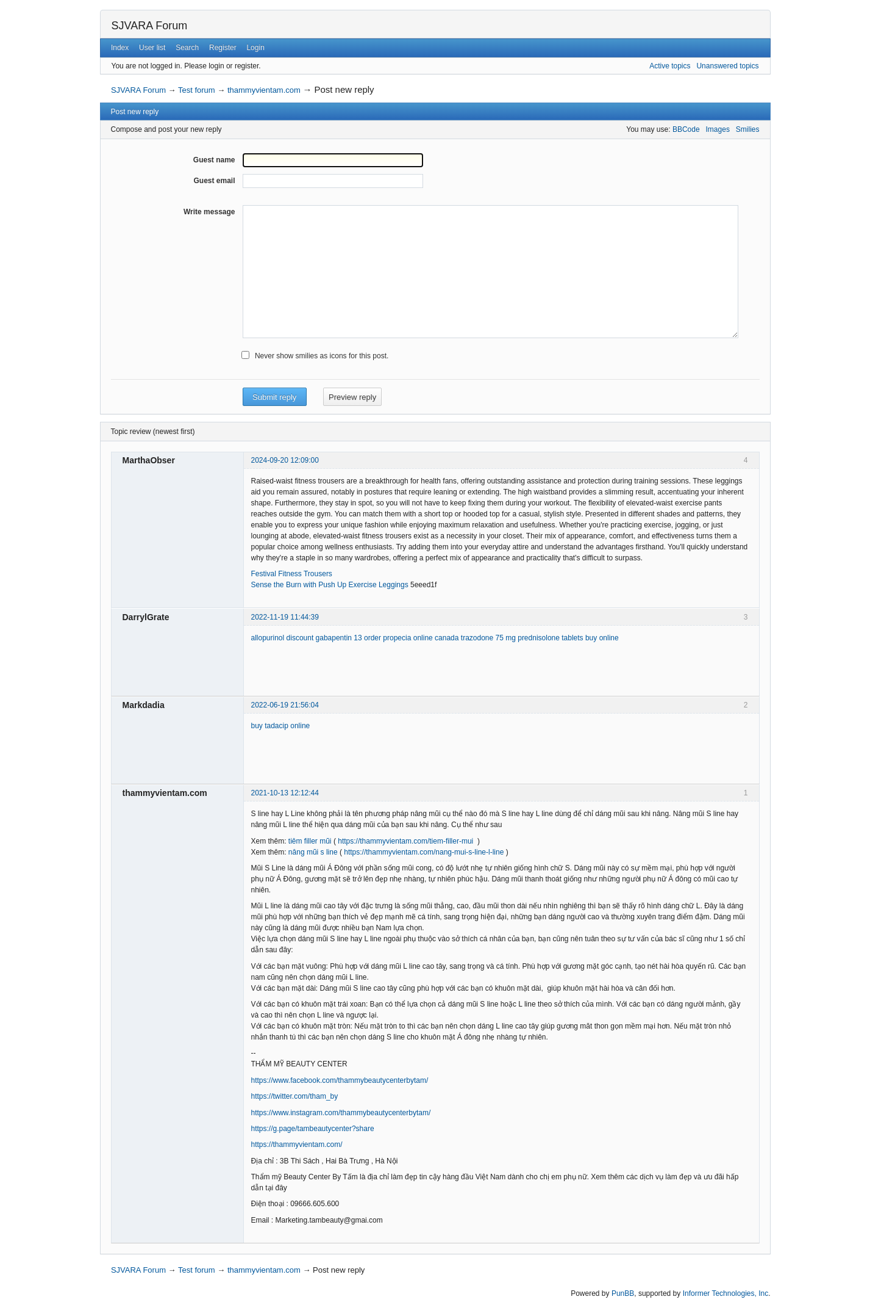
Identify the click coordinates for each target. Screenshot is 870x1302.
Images (718, 129)
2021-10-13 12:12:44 (285, 793)
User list (152, 47)
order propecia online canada (411, 638)
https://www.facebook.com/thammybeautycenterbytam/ (340, 1080)
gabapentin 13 (339, 638)
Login (255, 47)
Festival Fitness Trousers (291, 574)
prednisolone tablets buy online (568, 638)
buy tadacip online (280, 726)
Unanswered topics (727, 66)
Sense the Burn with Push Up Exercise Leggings (329, 584)
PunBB (622, 1293)
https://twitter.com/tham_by (294, 1096)
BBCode (686, 129)
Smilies (748, 129)
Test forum (196, 90)
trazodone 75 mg (488, 638)
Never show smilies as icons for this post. (321, 356)
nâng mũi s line (313, 852)
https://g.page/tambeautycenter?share (312, 1128)
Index (120, 47)
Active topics (669, 66)
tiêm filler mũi (310, 841)
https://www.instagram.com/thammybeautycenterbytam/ (341, 1113)
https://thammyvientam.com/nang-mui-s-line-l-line (424, 852)
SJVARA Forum (150, 26)
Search (187, 47)
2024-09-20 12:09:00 (285, 460)
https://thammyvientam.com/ (297, 1144)
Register (223, 47)
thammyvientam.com (264, 90)
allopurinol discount (282, 638)
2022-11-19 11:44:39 (285, 617)
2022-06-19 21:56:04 (285, 705)
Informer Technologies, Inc (726, 1293)
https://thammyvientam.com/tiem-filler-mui (405, 841)
